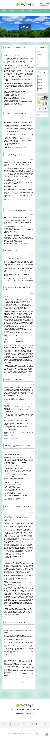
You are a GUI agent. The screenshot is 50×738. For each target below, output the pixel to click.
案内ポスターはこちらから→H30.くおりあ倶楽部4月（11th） (18, 200)
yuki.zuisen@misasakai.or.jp (15, 104)
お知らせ (40, 52)
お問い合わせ (16, 725)
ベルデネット (41, 61)
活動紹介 (40, 55)
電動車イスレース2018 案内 (10, 435)
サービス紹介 (29, 10)
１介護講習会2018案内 (21, 147)
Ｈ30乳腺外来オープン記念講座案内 (21, 243)
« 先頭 (14, 682)
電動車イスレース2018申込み (10, 438)
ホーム (2, 723)
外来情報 (40, 85)
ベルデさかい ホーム (4, 11)
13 (20, 682)
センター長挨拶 (21, 10)
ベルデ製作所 (41, 64)
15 (24, 682)
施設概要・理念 (12, 10)
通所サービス (41, 79)
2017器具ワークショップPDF (10, 499)
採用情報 (46, 10)
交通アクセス (37, 10)
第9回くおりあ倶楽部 (9, 656)
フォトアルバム (42, 58)
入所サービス (41, 76)
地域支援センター (42, 89)
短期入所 (40, 82)
